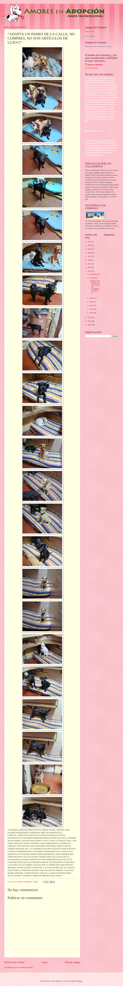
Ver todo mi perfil (91, 68)
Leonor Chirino (89, 31)
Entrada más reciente (14, 962)
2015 (90, 264)
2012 (90, 317)
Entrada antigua (72, 962)
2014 (90, 267)
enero (92, 313)
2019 (90, 249)
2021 (90, 242)
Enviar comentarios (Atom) (23, 967)
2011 (90, 321)
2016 (90, 260)
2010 (90, 325)
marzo (92, 309)
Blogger (79, 981)
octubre (92, 278)
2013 (90, 271)
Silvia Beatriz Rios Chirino (93, 46)
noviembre (94, 274)
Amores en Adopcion (95, 65)
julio (91, 302)
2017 (90, 256)
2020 (90, 245)
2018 (90, 253)
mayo (92, 305)
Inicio (45, 962)
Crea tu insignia (90, 36)
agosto (92, 298)
